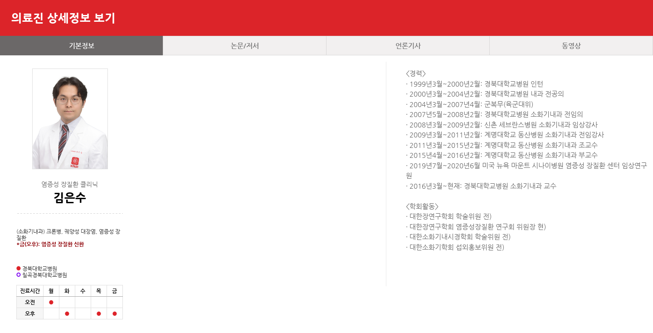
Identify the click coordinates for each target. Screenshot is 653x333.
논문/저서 (245, 45)
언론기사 (408, 45)
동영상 (571, 45)
